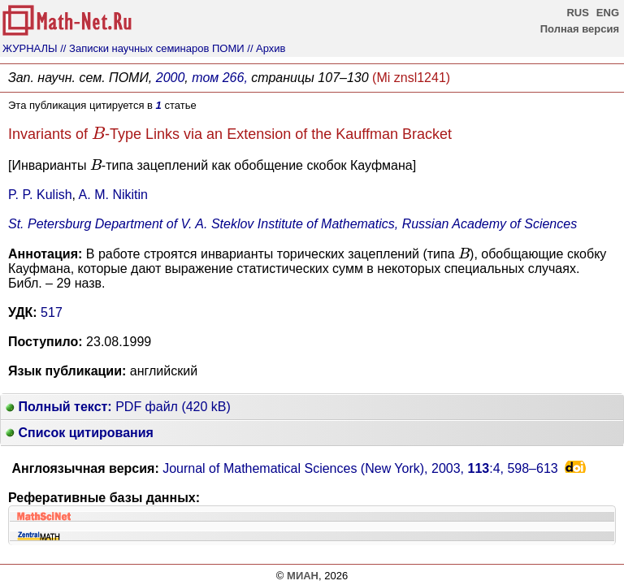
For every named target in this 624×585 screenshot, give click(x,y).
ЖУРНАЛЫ (30, 48)
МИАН (302, 576)
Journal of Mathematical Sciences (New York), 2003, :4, (360, 468)
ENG (607, 12)
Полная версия (579, 29)
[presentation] (98, 133)
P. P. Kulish (40, 195)
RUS (577, 12)
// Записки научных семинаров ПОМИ (152, 48)
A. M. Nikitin (113, 195)
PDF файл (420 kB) (118, 407)
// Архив (266, 48)
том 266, (220, 77)
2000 (170, 77)
